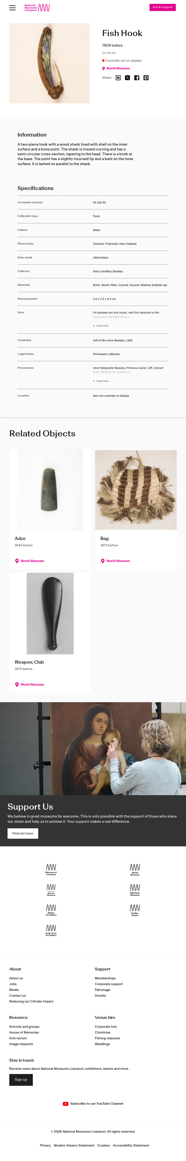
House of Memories (24, 1032)
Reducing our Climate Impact (31, 1001)
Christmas (102, 1032)
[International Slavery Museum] (51, 890)
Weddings (102, 1044)
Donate (100, 995)
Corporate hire (106, 1027)
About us (16, 978)
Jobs (13, 984)
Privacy (45, 1145)
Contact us (17, 995)
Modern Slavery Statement (74, 1145)
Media (14, 990)
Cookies (103, 1145)
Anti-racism (18, 1038)
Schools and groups (24, 1027)
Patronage (102, 990)
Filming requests (107, 1038)
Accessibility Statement (131, 1145)
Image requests (21, 1044)
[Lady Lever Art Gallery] (51, 931)
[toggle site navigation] (12, 8)
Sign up (21, 1080)
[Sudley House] (135, 910)
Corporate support (109, 984)
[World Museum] (135, 870)
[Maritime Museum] (135, 890)
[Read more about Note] (130, 319)
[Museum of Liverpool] (51, 870)
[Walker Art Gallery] (51, 910)
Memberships (105, 978)
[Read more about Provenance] (130, 375)
